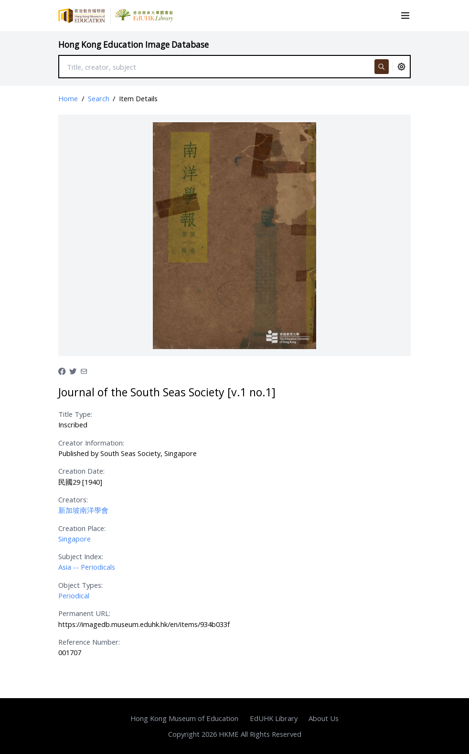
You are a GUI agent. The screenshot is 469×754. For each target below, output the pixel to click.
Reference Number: (89, 642)
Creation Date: (81, 471)
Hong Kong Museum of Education (184, 718)
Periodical (73, 595)
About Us (324, 718)
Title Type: (75, 414)
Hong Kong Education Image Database (133, 44)
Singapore (74, 538)
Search (98, 98)
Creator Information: (91, 442)
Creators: (73, 499)
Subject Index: (80, 556)
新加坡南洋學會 (83, 510)
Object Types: (80, 585)
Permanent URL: (84, 613)
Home (68, 98)
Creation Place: (82, 528)
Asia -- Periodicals (86, 567)
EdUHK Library (274, 718)
